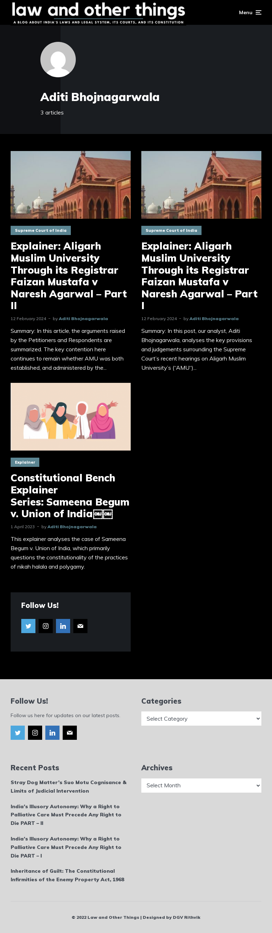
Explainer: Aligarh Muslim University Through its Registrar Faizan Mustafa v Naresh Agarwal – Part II (69, 276)
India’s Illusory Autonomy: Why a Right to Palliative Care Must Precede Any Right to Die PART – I (66, 847)
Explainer (25, 462)
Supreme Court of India (41, 230)
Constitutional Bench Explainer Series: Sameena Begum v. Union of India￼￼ (70, 495)
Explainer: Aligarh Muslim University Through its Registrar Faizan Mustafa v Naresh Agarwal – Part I (199, 276)
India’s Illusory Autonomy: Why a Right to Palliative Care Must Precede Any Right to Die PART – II (66, 815)
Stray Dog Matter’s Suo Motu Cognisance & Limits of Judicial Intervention (68, 786)
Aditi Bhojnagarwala (83, 318)
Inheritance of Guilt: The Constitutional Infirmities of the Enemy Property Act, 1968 (67, 875)
